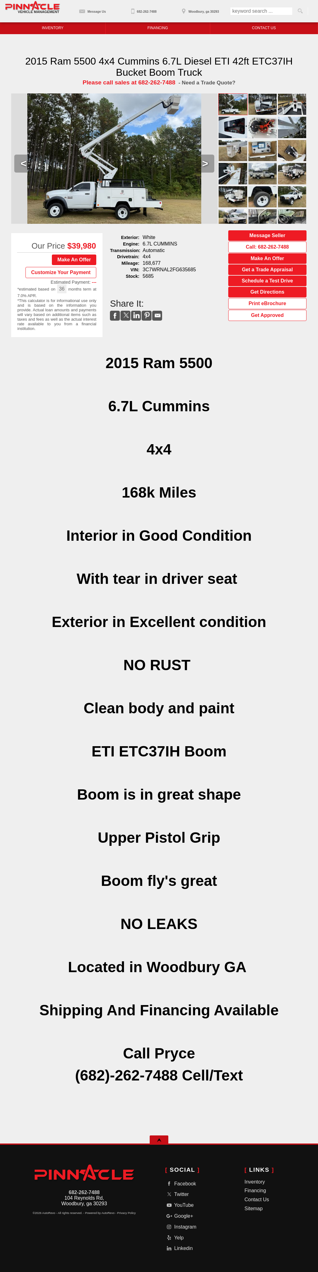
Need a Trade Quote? (208, 82)
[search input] (261, 11)
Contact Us (256, 1199)
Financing (255, 1190)
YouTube (179, 1205)
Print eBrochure (267, 303)
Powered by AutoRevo (100, 1213)
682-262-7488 (84, 1192)
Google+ (179, 1216)
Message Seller (267, 235)
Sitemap (253, 1208)
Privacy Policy (126, 1213)
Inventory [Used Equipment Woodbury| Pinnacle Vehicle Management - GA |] (53, 28)
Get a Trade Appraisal (267, 269)
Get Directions (267, 292)
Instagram (181, 1227)
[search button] (300, 11)
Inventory (254, 1181)
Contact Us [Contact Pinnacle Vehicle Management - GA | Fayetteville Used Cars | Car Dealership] (264, 28)
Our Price (48, 245)
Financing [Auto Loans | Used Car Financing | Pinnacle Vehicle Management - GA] (158, 28)
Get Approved (267, 315)
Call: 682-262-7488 (267, 247)
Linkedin (179, 1248)
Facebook (180, 1184)
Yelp (174, 1238)
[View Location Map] (199, 9)
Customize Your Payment (60, 272)
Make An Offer (74, 259)
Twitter (177, 1194)
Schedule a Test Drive (267, 280)
